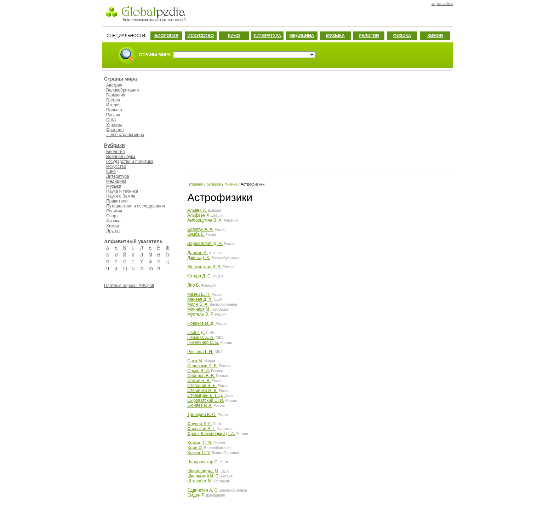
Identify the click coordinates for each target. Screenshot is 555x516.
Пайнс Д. (196, 332)
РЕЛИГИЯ (369, 35)
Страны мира (120, 79)
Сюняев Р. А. (199, 405)
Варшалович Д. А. (205, 243)
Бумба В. (196, 234)
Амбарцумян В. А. (205, 220)
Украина (114, 124)
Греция (113, 100)
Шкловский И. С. (203, 476)
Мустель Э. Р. (200, 314)
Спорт (112, 215)
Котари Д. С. (199, 276)
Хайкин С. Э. (199, 442)
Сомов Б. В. (199, 380)
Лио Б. (193, 285)
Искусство (116, 166)
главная (196, 184)
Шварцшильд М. (203, 471)
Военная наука (120, 156)
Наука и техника (122, 191)
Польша (114, 109)
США (111, 119)
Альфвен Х (198, 215)
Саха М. (195, 360)
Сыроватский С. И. (205, 400)
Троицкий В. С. (201, 414)
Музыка (113, 186)
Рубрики (114, 145)
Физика (113, 220)
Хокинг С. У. (199, 452)
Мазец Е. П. (199, 294)
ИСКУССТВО (201, 35)
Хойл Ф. (195, 447)
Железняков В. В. (204, 266)
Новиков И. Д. (200, 323)
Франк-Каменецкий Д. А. (211, 433)
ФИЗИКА (402, 35)
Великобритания (122, 90)
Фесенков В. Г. (201, 428)
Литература (117, 176)
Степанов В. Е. (202, 385)
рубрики (214, 184)
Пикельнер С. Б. (203, 342)
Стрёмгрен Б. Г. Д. (205, 395)
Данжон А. (197, 252)
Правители (116, 201)
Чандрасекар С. (203, 461)
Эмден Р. (196, 495)
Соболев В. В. (201, 375)
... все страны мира (125, 134)
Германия (115, 95)
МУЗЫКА (335, 35)
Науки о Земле (120, 196)
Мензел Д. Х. (200, 299)
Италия (113, 104)
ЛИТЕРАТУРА (267, 35)
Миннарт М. (198, 309)
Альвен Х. (197, 210)
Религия (114, 211)
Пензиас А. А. (200, 337)
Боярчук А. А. (200, 229)
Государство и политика (129, 161)
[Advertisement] (319, 121)
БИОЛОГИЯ (166, 35)
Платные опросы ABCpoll (129, 285)
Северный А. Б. (202, 365)
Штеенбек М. (200, 481)
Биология (115, 151)
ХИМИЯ (435, 35)
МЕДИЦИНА (301, 35)
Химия (112, 225)
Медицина (116, 181)
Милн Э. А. (197, 304)
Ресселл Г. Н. (200, 351)
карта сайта (442, 3)
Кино (111, 171)
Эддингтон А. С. (203, 490)
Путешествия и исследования (135, 206)
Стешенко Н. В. (202, 390)
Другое (113, 230)
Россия (113, 114)
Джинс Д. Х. (198, 257)
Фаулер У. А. (199, 423)
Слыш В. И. (198, 370)
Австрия (114, 85)
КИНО (234, 35)
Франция (115, 129)
